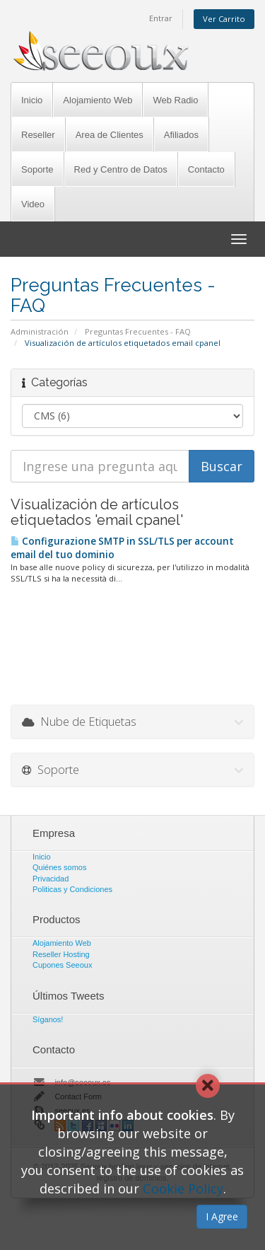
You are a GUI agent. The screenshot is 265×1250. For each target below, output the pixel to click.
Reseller (38, 134)
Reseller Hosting (61, 954)
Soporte (37, 169)
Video (33, 204)
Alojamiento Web (97, 100)
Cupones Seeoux (62, 965)
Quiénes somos (59, 867)
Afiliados (181, 134)
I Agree (222, 1216)
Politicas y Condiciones (72, 889)
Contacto (206, 169)
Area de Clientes (109, 134)
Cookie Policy (183, 1188)
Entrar (160, 18)
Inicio (31, 100)
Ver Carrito (224, 18)
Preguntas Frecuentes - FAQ (138, 331)
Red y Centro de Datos (120, 169)
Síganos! (48, 1019)
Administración (40, 331)
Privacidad (51, 878)
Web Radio (175, 100)
